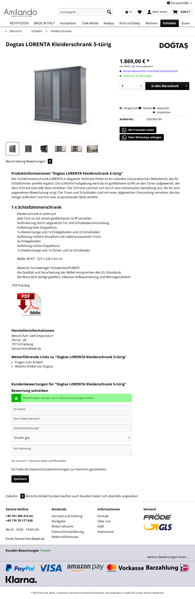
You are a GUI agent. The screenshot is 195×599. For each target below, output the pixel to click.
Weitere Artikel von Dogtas (32, 366)
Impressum (106, 532)
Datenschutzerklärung (68, 532)
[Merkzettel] (140, 12)
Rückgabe (59, 521)
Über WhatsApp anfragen (141, 137)
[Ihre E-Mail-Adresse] (71, 418)
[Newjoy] (109, 23)
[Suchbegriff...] (85, 12)
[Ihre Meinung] (71, 450)
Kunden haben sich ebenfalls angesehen (109, 496)
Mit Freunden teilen (138, 130)
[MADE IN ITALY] (44, 23)
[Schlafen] (169, 23)
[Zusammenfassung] (71, 428)
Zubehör (16, 496)
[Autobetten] (68, 23)
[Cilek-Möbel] (90, 23)
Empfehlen (162, 112)
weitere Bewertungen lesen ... (168, 557)
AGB (101, 526)
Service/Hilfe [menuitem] (178, 3)
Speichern (20, 479)
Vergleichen (129, 108)
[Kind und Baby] (130, 23)
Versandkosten (113, 592)
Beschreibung (16, 161)
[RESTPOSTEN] (19, 23)
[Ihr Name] (71, 409)
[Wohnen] (151, 23)
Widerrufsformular (65, 537)
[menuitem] (85, 13)
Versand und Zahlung (67, 516)
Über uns (104, 521)
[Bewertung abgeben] (71, 438)
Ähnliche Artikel (37, 496)
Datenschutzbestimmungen (50, 469)
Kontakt (103, 516)
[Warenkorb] (182, 12)
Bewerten (161, 108)
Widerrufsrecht (63, 526)
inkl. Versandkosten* (142, 66)
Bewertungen (39, 161)
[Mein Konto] (157, 12)
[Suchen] (109, 12)
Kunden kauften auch (64, 496)
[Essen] (186, 23)
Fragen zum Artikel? (27, 362)
